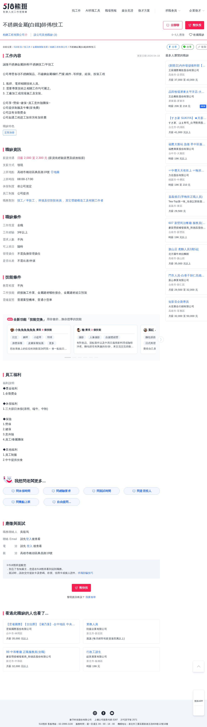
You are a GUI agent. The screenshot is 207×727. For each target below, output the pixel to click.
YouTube (112, 713)
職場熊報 (111, 10)
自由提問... (64, 501)
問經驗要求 (63, 490)
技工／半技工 (26, 200)
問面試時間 (104, 490)
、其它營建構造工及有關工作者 (83, 200)
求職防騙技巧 (85, 572)
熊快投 (197, 25)
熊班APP (198, 701)
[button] (68, 357)
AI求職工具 (93, 10)
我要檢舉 (91, 597)
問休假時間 (23, 490)
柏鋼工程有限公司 (59, 47)
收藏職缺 (198, 34)
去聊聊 (175, 25)
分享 (172, 46)
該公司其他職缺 (45, 34)
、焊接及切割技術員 (49, 200)
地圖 (57, 172)
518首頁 (18, 47)
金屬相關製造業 (40, 47)
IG (95, 713)
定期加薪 (9, 132)
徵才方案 (144, 10)
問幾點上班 (23, 501)
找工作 (76, 10)
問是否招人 (144, 490)
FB (103, 713)
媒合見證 (127, 10)
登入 (29, 538)
